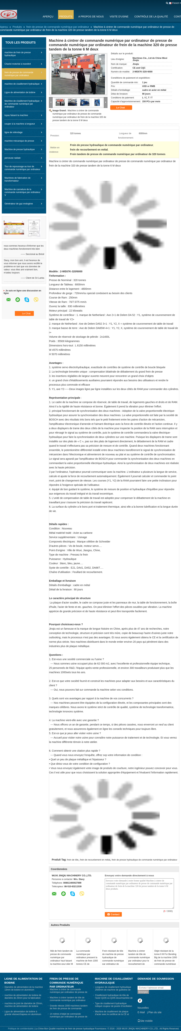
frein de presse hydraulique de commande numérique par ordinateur (144, 860)
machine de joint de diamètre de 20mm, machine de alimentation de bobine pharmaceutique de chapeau (24, 1006)
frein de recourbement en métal (95, 860)
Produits (65, 16)
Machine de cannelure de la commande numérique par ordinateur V (22, 192)
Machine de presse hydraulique (20, 149)
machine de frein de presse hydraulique (18, 54)
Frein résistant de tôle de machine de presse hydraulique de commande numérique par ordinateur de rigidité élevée (113, 959)
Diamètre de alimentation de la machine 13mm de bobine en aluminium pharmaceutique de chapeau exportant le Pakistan (24, 991)
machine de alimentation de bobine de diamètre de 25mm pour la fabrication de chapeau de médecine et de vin (23, 998)
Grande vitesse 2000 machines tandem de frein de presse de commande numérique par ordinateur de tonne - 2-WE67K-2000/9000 (69, 1009)
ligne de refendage (13, 132)
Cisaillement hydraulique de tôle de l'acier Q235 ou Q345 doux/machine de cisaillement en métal (114, 998)
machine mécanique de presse (19, 141)
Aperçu (48, 16)
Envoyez (143, 992)
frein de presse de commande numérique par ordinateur (57, 26)
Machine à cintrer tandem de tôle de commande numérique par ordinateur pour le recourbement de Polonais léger (139, 959)
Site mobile (145, 1020)
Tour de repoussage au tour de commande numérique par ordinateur (22, 168)
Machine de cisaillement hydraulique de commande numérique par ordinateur (22, 104)
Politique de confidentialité (20, 1028)
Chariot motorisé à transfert (18, 64)
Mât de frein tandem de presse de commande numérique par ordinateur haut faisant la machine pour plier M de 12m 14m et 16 (61, 959)
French (175, 3)
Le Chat (123, 107)
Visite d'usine (119, 16)
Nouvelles (143, 1007)
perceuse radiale (13, 158)
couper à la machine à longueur (20, 124)
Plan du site (154, 1012)
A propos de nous (91, 16)
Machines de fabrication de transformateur (17, 179)
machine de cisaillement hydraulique (22, 84)
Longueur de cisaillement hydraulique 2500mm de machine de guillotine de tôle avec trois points (113, 990)
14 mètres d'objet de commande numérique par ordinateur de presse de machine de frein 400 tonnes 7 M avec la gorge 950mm (68, 1018)
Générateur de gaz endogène (19, 203)
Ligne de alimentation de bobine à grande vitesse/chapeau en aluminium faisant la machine (23, 1014)
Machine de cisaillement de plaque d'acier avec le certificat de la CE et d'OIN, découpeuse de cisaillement (112, 1014)
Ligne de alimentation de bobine (20, 92)
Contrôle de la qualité (151, 16)
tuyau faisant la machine (16, 115)
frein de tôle (73, 860)
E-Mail (141, 1012)
